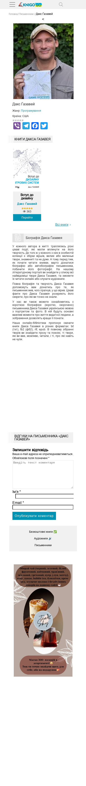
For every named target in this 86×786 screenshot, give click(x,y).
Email (18, 508)
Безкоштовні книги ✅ (43, 537)
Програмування (31, 110)
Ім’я (16, 497)
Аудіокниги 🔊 (43, 543)
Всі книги (61, 224)
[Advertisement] (43, 385)
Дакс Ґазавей (27, 203)
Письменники (43, 550)
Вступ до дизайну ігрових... (27, 196)
